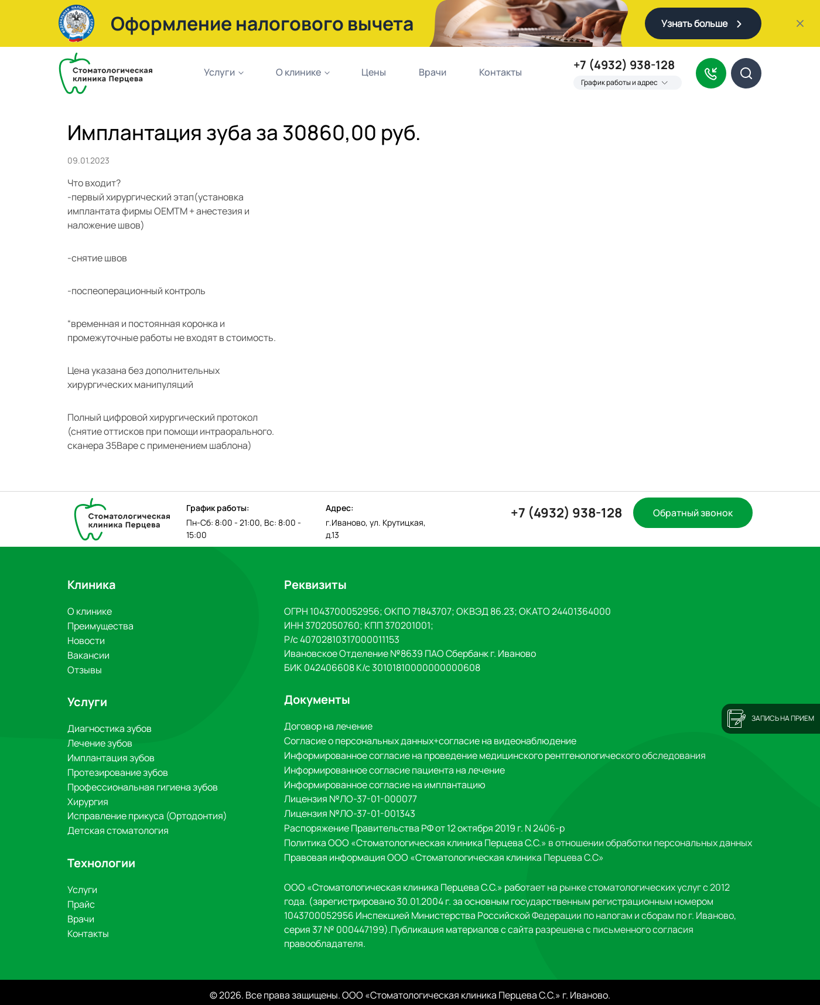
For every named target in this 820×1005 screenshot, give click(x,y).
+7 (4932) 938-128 (624, 65)
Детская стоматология (118, 824)
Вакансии (88, 653)
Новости (86, 639)
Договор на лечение (328, 726)
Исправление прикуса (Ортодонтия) (147, 810)
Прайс (81, 897)
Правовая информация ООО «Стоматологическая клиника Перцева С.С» (444, 852)
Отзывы (84, 667)
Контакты (500, 72)
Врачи (432, 72)
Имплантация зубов (111, 754)
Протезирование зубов (117, 768)
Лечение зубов (99, 740)
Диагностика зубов (109, 726)
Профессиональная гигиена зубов (142, 782)
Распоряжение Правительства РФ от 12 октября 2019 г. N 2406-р (424, 824)
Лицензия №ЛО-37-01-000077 (350, 796)
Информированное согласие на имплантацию (385, 782)
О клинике (298, 72)
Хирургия (87, 796)
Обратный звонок (693, 512)
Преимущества (100, 625)
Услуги (219, 72)
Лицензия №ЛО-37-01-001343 (349, 810)
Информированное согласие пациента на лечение (394, 768)
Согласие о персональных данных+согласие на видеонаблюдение (430, 740)
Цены (373, 72)
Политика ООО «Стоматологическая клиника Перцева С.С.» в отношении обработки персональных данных (518, 838)
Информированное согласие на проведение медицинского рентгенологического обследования (495, 754)
